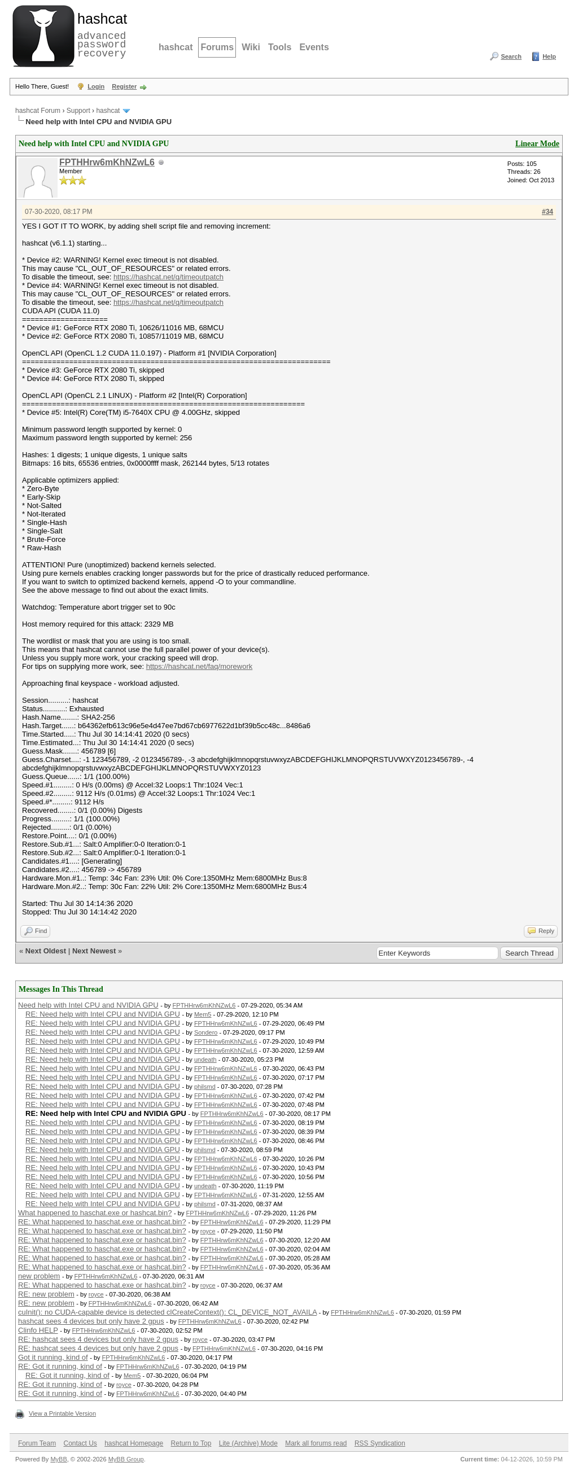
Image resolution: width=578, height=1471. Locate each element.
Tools (279, 47)
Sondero (206, 1032)
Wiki (251, 47)
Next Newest (94, 951)
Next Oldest (45, 951)
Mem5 (203, 1014)
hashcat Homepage (133, 1443)
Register (124, 86)
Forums (217, 47)
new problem (39, 1276)
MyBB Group (126, 1459)
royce (208, 1231)
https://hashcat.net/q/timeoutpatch (168, 277)
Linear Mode (537, 143)
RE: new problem (46, 1294)
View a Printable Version (62, 1413)
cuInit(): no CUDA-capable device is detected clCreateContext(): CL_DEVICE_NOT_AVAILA (167, 1312)
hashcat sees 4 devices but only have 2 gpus (91, 1321)
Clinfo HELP (38, 1330)
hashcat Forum (37, 111)
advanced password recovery (99, 34)
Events (314, 47)
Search (511, 56)
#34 (547, 212)
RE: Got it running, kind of (60, 1366)
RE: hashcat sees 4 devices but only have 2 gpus (98, 1339)
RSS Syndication (379, 1443)
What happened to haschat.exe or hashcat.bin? (95, 1213)
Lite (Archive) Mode (248, 1443)
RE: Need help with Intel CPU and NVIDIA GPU (102, 1014)
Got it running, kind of (53, 1357)
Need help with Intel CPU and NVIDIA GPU (88, 1005)
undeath (205, 1059)
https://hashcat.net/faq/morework (199, 666)
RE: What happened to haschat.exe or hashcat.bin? (102, 1222)
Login (95, 86)
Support (78, 111)
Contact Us (80, 1443)
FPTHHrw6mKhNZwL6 (107, 162)
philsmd (205, 1086)
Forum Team (37, 1443)
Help (549, 56)
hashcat (175, 47)
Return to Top (191, 1443)
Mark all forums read (316, 1443)
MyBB (58, 1459)
